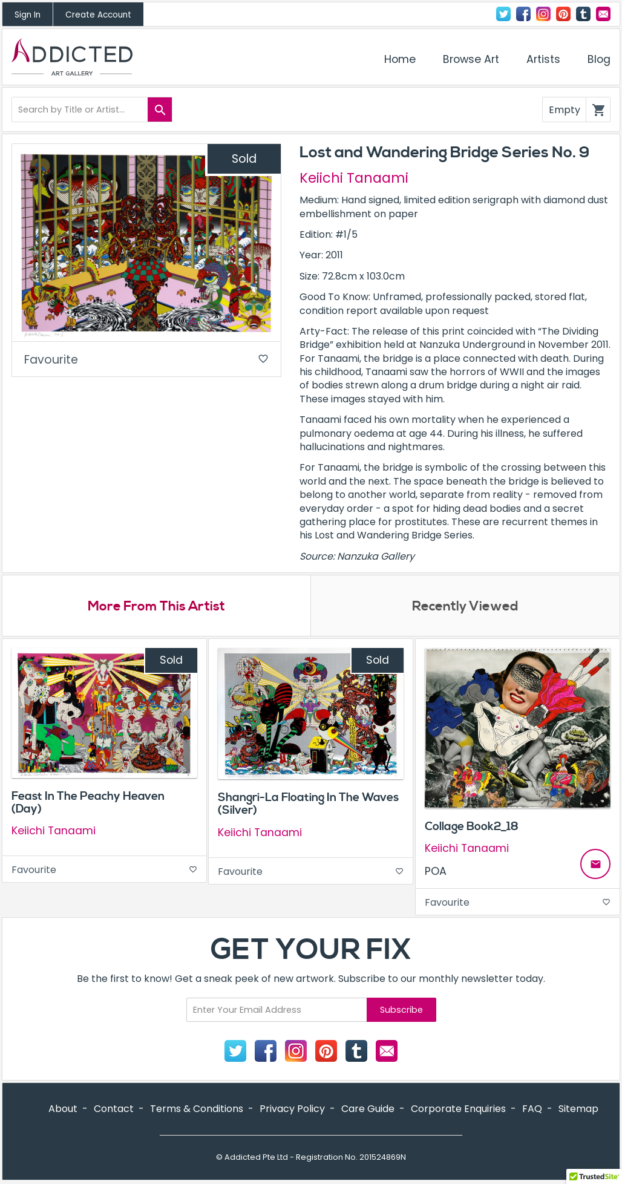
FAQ (532, 1109)
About (62, 1109)
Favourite (146, 360)
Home (400, 59)
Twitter (503, 14)
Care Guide (367, 1109)
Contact (603, 14)
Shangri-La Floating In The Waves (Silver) (308, 803)
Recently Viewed (465, 606)
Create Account (98, 15)
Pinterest (563, 14)
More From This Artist (156, 606)
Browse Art (471, 59)
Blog (599, 59)
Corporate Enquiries (458, 1109)
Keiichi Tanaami (354, 178)
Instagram (543, 14)
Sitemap (578, 1109)
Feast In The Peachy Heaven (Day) (88, 802)
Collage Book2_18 (472, 826)
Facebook (523, 14)
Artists (543, 59)
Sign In (28, 15)
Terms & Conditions (196, 1109)
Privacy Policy (292, 1109)
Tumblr (583, 14)
